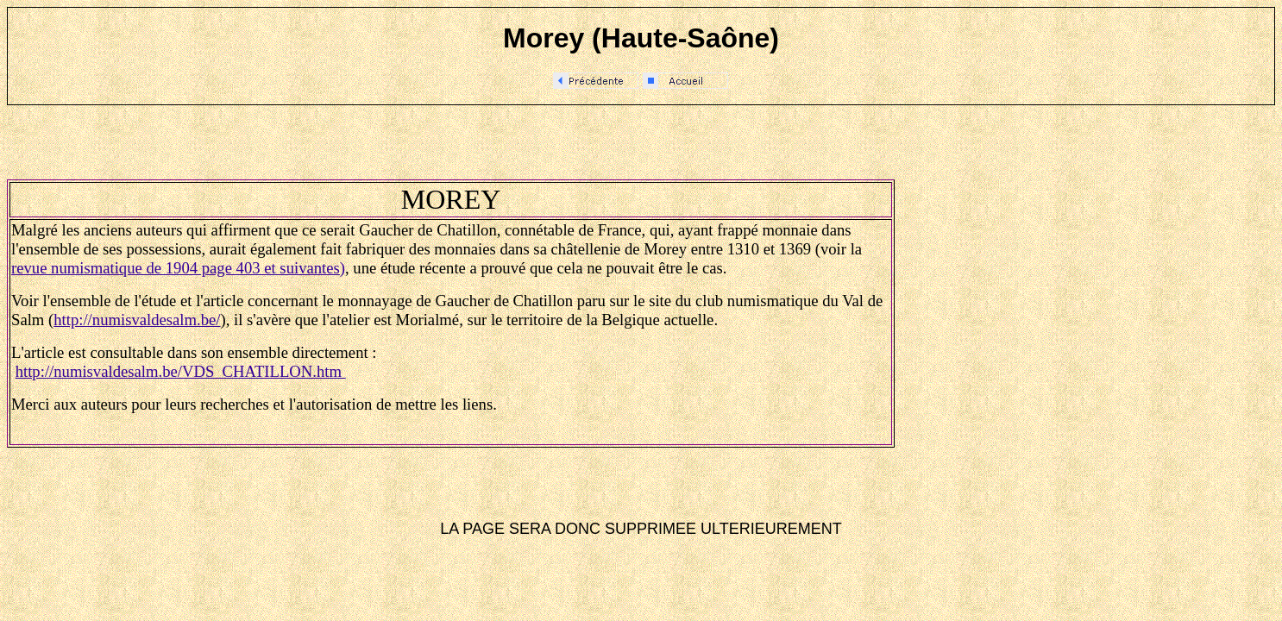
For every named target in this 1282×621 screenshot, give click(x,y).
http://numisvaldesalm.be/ (136, 319)
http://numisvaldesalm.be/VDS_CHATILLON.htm (181, 371)
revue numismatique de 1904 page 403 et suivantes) (178, 268)
